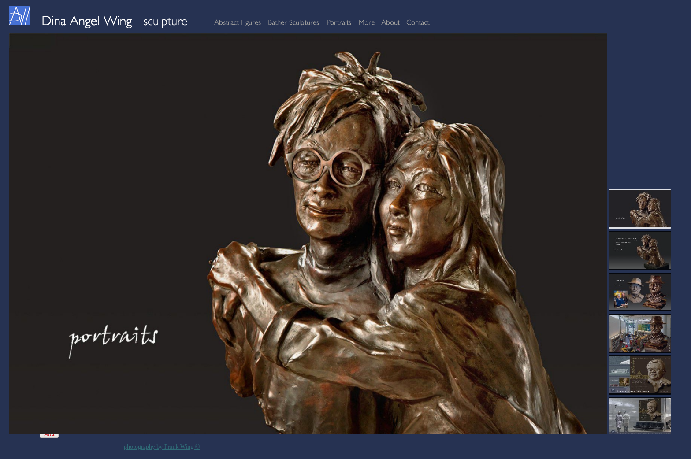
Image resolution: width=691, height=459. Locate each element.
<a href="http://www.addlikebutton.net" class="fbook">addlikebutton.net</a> (27, 433)
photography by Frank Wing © (162, 447)
